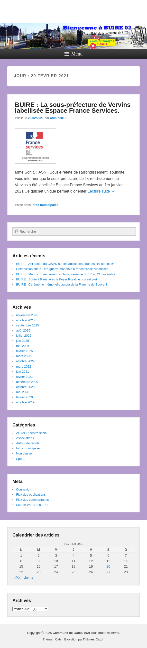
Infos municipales (45, 205)
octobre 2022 (25, 361)
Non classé (24, 453)
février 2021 (24, 377)
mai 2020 (22, 392)
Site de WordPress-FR (32, 505)
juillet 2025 (23, 335)
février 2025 (24, 351)
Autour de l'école (27, 443)
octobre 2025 (25, 320)
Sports (20, 459)
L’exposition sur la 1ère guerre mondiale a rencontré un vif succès (62, 269)
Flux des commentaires (32, 499)
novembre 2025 (27, 315)
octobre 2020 (25, 387)
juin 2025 (22, 341)
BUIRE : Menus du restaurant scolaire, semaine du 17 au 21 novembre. (66, 274)
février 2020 (24, 397)
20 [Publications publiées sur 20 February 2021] (108, 566)
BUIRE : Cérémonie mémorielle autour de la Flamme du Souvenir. (62, 284)
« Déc (16, 578)
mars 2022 (23, 366)
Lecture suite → (101, 191)
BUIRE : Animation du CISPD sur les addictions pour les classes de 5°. (65, 264)
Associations (25, 438)
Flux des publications (31, 494)
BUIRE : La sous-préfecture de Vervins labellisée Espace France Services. (72, 107)
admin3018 (58, 118)
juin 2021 (22, 371)
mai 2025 (22, 346)
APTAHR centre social (31, 433)
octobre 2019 (25, 402)
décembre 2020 (27, 382)
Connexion (23, 489)
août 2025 (23, 330)
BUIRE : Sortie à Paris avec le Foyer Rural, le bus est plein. (57, 279)
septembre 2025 (27, 325)
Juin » (28, 578)
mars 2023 (23, 356)
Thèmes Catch (93, 639)
